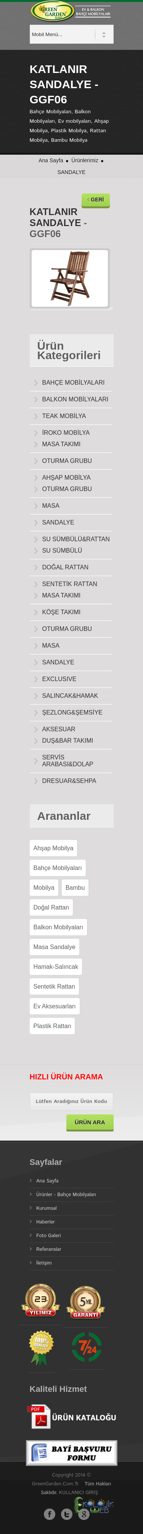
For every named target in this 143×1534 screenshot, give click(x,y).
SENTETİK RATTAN (69, 584)
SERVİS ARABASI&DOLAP (67, 760)
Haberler (45, 1222)
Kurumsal (46, 1208)
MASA (50, 505)
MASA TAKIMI (61, 444)
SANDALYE (72, 172)
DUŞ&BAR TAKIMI (67, 740)
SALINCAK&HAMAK (70, 696)
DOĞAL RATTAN (65, 567)
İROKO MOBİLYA (66, 432)
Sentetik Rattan (54, 986)
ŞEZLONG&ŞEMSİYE (72, 712)
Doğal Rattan (51, 907)
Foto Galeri (48, 1235)
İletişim (44, 1263)
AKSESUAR (59, 729)
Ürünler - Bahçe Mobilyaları (66, 1194)
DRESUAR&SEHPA (69, 781)
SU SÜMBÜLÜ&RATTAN (76, 539)
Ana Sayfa (51, 160)
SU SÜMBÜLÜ (62, 550)
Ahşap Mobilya (54, 848)
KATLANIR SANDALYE (55, 217)
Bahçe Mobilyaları (58, 868)
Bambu (75, 887)
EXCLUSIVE (59, 679)
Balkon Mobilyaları (59, 927)
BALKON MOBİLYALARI (75, 399)
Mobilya (44, 887)
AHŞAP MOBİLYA (66, 477)
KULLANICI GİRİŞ (78, 1492)
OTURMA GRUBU (67, 461)
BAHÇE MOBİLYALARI (73, 382)
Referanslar (48, 1249)
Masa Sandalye (55, 947)
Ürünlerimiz (85, 160)
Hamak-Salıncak (56, 967)
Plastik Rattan (52, 1026)
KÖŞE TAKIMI (61, 612)
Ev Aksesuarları (55, 1006)
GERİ (95, 200)
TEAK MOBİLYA (64, 416)
